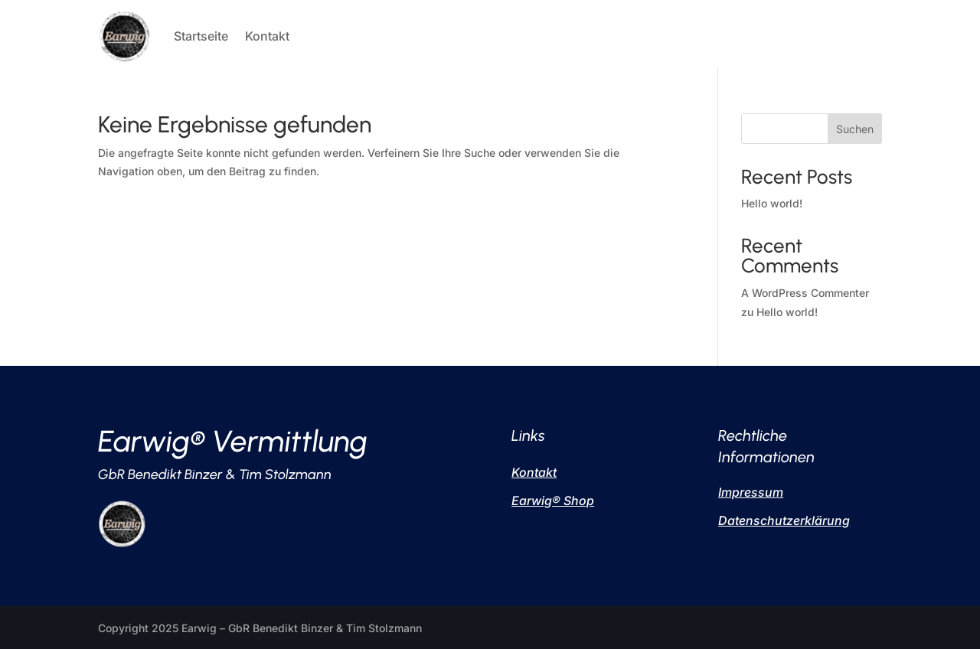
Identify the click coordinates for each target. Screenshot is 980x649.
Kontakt (267, 36)
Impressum (750, 492)
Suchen (855, 128)
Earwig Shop (552, 500)
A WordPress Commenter (805, 292)
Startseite (201, 36)
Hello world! (771, 203)
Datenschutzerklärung (784, 520)
